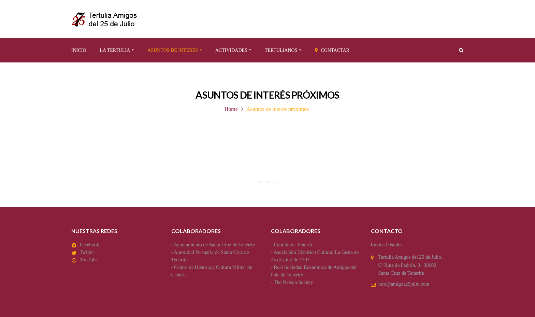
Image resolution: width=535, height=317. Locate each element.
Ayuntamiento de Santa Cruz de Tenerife (214, 244)
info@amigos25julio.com (404, 284)
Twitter (86, 252)
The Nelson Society (293, 282)
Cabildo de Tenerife (294, 244)
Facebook (89, 244)
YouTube (88, 259)
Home (231, 109)
